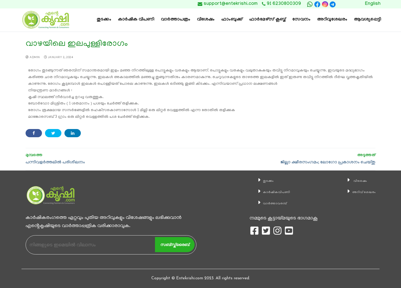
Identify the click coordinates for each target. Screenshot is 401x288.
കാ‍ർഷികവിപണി (271, 192)
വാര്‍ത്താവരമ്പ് (269, 203)
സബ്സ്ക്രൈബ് (174, 244)
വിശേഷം (352, 181)
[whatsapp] (310, 4)
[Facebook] (317, 4)
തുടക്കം (260, 181)
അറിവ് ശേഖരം (358, 192)
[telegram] (333, 4)
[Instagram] (325, 4)
